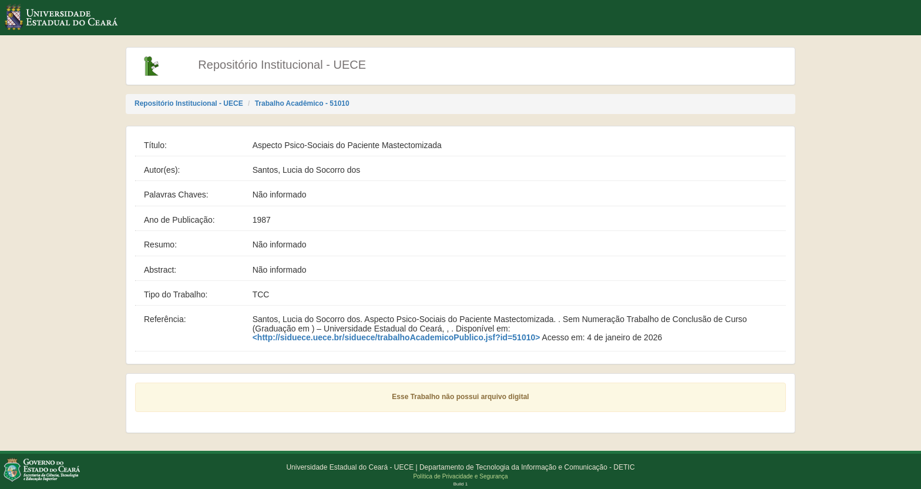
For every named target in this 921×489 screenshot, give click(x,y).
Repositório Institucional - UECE (189, 103)
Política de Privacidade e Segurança (460, 476)
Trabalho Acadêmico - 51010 (302, 103)
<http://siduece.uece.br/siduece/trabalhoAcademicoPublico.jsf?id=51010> (396, 337)
